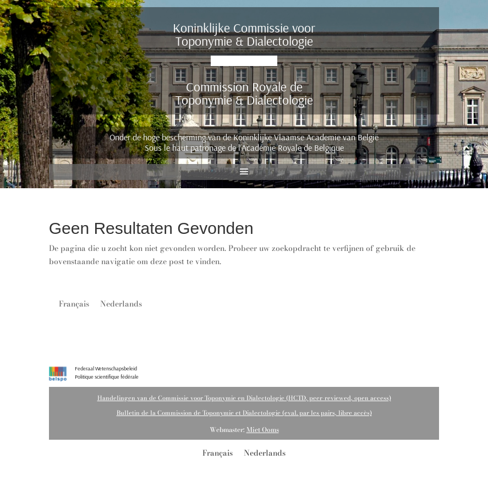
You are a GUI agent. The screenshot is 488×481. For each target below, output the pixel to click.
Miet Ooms (262, 429)
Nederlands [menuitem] (121, 304)
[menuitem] (74, 303)
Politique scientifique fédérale (107, 376)
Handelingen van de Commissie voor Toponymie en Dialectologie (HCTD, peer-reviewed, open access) (244, 397)
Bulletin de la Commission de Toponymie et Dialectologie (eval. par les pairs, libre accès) (244, 412)
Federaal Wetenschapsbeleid (106, 368)
